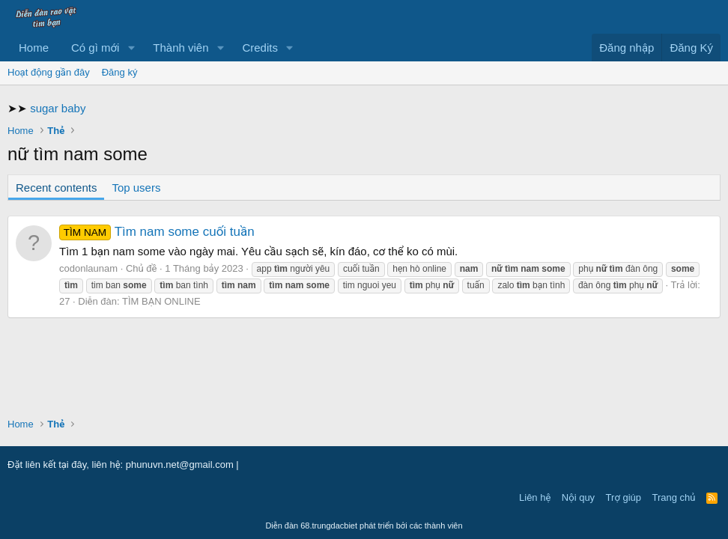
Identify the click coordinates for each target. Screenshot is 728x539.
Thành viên (180, 47)
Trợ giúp (623, 497)
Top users (136, 187)
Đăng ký (120, 72)
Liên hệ (534, 497)
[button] (131, 47)
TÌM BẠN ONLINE (161, 301)
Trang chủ (674, 497)
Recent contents (56, 187)
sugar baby (57, 108)
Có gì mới (95, 47)
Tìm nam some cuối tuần (157, 232)
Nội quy (578, 497)
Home (34, 47)
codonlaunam (88, 268)
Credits (260, 47)
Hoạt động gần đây (48, 72)
